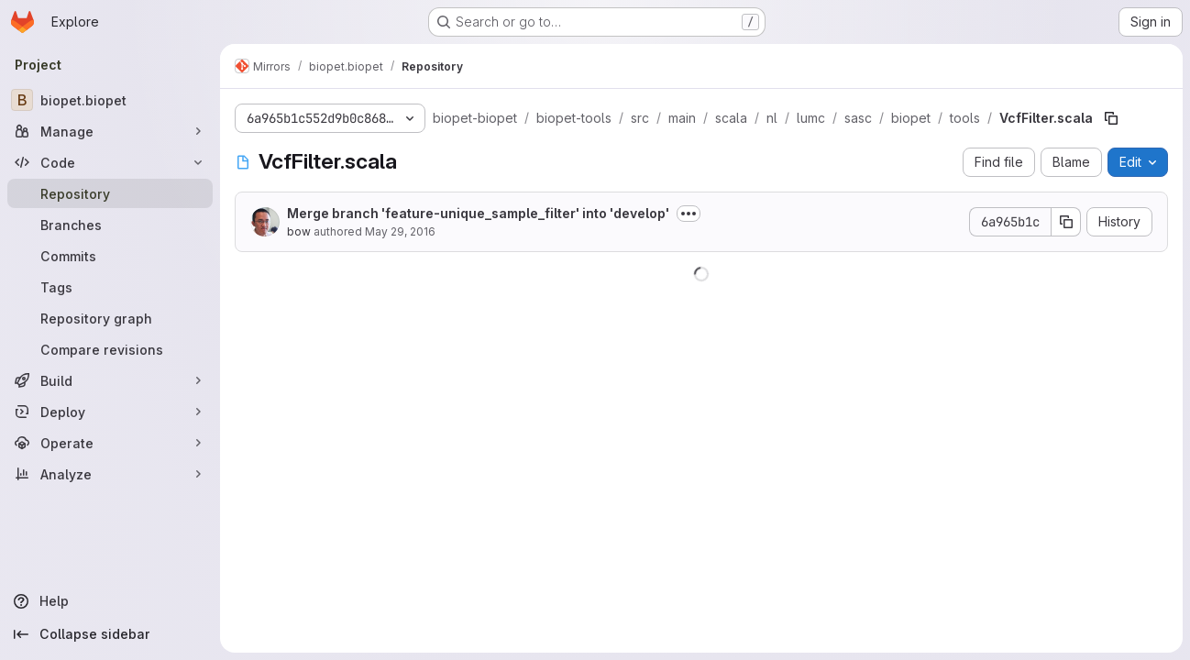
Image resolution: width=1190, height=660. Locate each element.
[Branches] (110, 224)
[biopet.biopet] (110, 100)
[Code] (110, 162)
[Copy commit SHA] (1066, 221)
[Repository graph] (110, 318)
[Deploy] (110, 411)
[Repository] (110, 193)
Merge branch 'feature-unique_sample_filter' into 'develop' (478, 213)
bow (299, 231)
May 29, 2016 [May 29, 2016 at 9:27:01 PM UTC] (400, 231)
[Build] (110, 380)
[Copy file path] (1111, 118)
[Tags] (110, 287)
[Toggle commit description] (688, 213)
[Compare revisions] (110, 349)
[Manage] (110, 131)
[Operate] (110, 442)
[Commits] (110, 255)
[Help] (110, 601)
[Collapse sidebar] (110, 634)
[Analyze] (110, 474)
